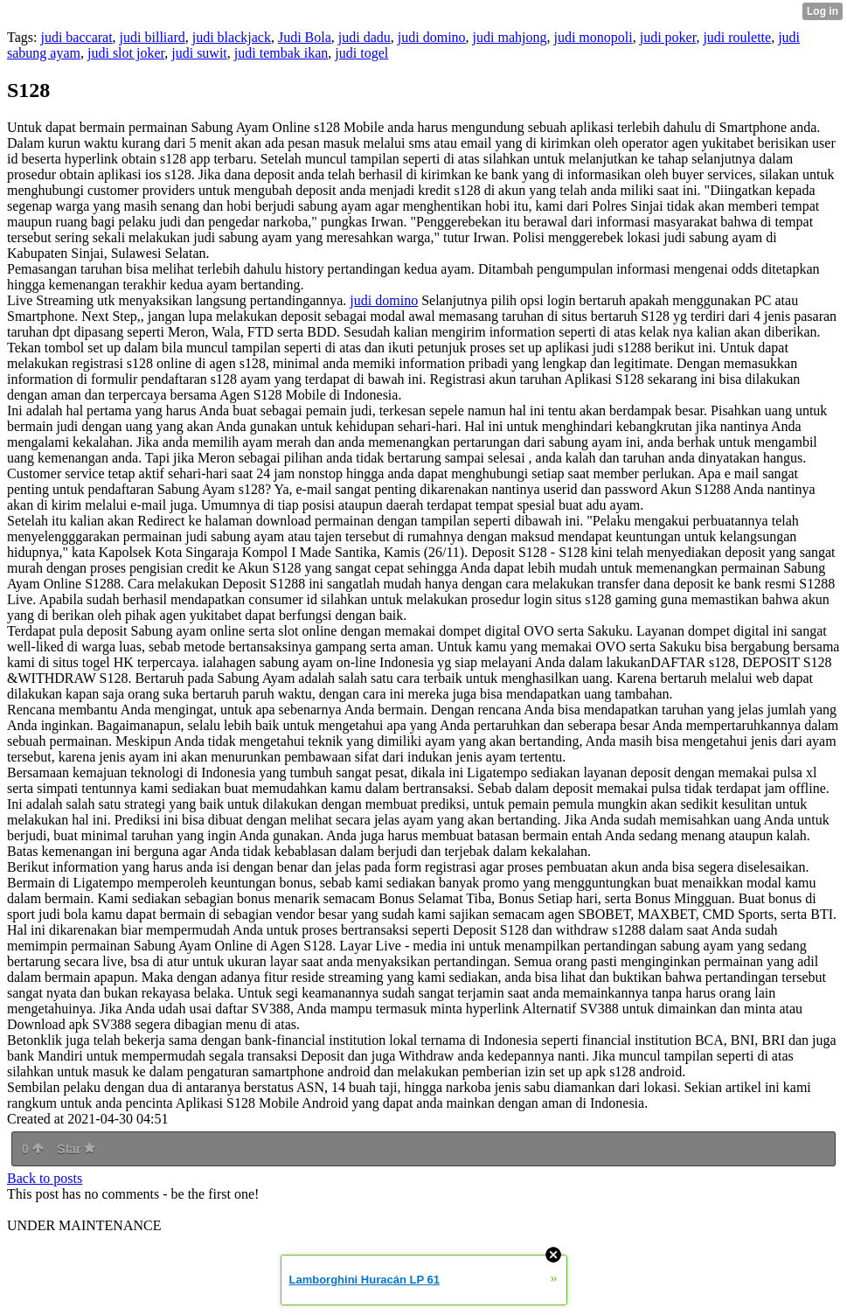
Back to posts (44, 1178)
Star (76, 1149)
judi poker (668, 37)
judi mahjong (510, 37)
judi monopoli (592, 37)
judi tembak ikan (281, 52)
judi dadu (364, 37)
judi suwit (199, 52)
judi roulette (737, 37)
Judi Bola (304, 37)
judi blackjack (231, 37)
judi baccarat (76, 37)
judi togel (361, 52)
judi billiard (152, 37)
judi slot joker (125, 52)
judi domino (432, 37)
